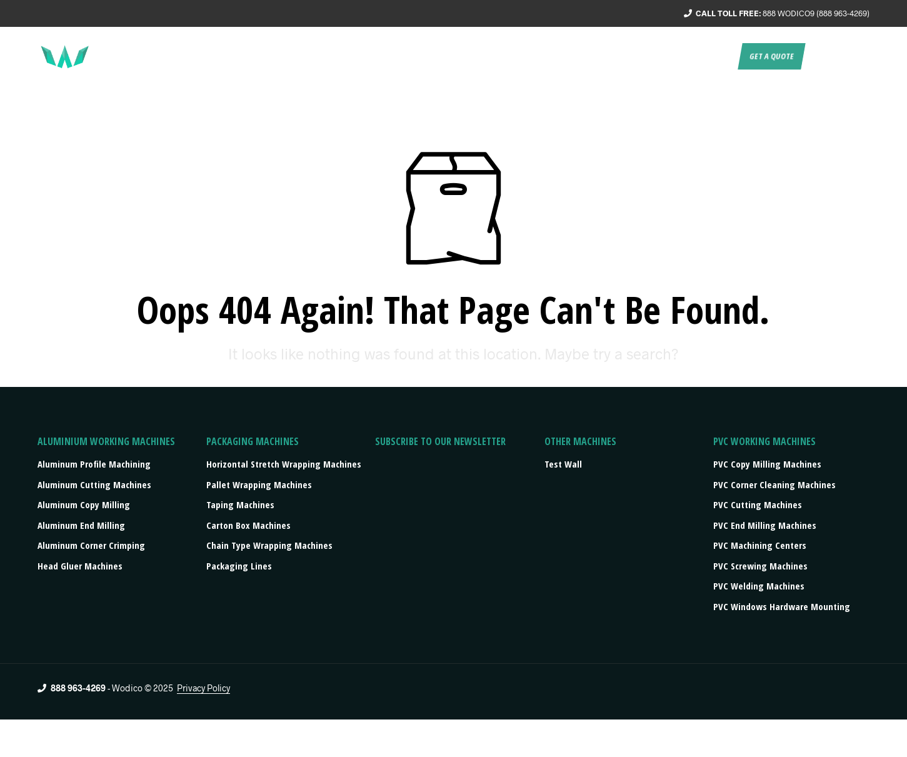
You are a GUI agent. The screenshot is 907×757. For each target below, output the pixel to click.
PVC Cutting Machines (757, 504)
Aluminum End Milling (81, 525)
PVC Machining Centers (759, 545)
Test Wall (563, 464)
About (431, 56)
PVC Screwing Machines (760, 565)
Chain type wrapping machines (269, 545)
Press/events (651, 56)
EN (819, 56)
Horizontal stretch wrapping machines (283, 464)
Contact (712, 56)
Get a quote (771, 56)
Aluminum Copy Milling (84, 504)
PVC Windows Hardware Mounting (781, 606)
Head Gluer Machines (80, 565)
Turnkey (526, 56)
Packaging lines (239, 565)
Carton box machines (248, 525)
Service (476, 56)
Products (581, 56)
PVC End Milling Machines (764, 525)
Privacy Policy (203, 688)
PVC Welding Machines (758, 585)
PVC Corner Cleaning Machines (774, 484)
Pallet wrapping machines (259, 484)
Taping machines (240, 504)
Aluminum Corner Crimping (91, 545)
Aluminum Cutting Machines (94, 484)
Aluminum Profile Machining (94, 464)
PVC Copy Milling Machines (767, 464)
